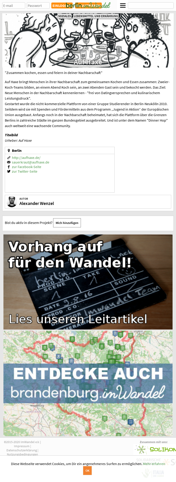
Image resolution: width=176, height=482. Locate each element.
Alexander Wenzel (36, 203)
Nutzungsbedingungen (22, 454)
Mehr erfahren (154, 463)
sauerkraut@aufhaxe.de (30, 162)
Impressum (22, 446)
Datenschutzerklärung (21, 450)
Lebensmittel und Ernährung (96, 16)
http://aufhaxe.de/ (26, 157)
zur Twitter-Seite (24, 171)
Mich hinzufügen (67, 223)
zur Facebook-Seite (26, 166)
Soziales (64, 16)
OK (87, 470)
